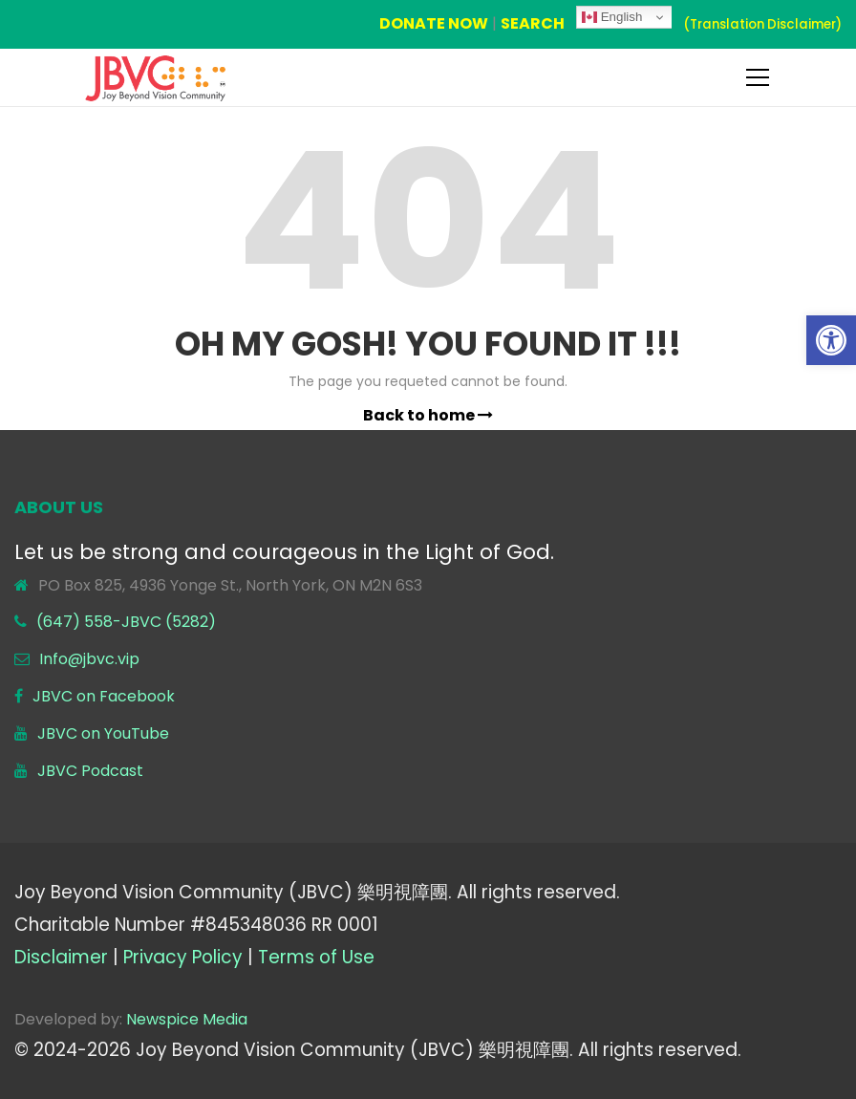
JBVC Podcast (90, 771)
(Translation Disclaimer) (762, 24)
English (612, 17)
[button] (831, 340)
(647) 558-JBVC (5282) (126, 622)
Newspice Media (186, 1019)
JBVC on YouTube (103, 733)
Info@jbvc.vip (89, 659)
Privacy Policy (183, 957)
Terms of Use (316, 957)
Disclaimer (61, 957)
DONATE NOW (433, 23)
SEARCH (533, 23)
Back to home (428, 415)
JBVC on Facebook (103, 696)
